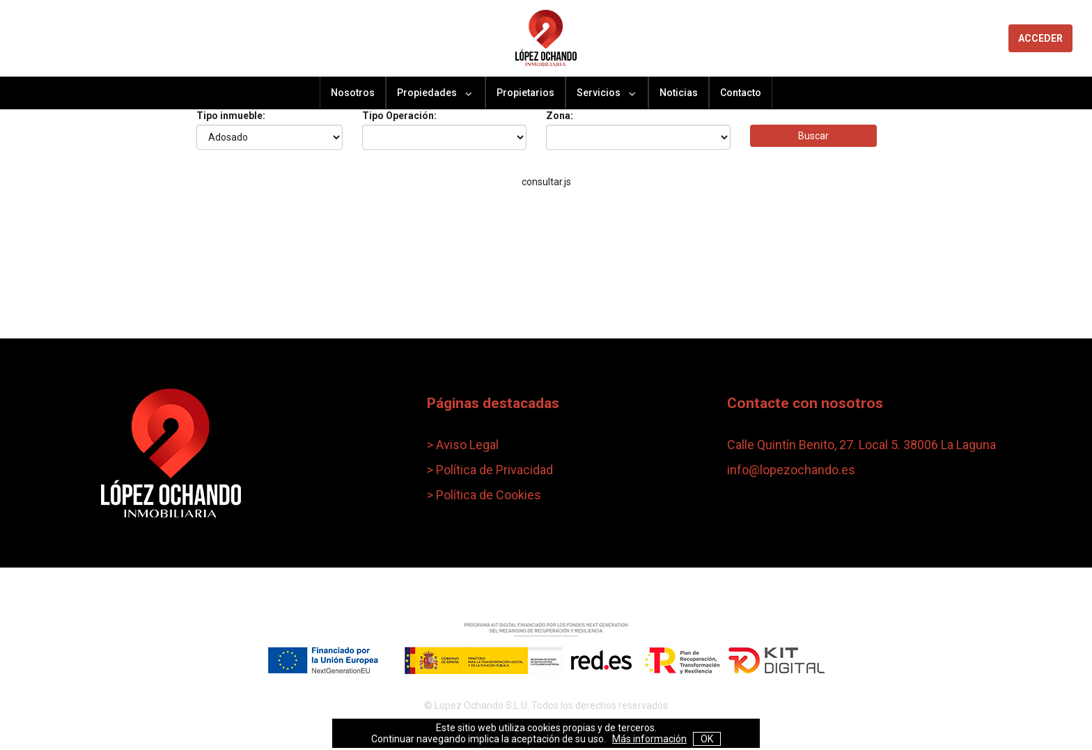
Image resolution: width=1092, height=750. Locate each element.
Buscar (813, 135)
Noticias (679, 92)
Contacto (740, 92)
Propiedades (435, 93)
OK (707, 738)
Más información (649, 738)
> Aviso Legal (463, 444)
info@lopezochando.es (791, 469)
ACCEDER (1040, 38)
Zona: (559, 115)
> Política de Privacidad (490, 469)
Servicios (607, 93)
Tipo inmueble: (230, 115)
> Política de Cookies (484, 494)
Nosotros (353, 92)
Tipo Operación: (399, 115)
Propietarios (525, 92)
